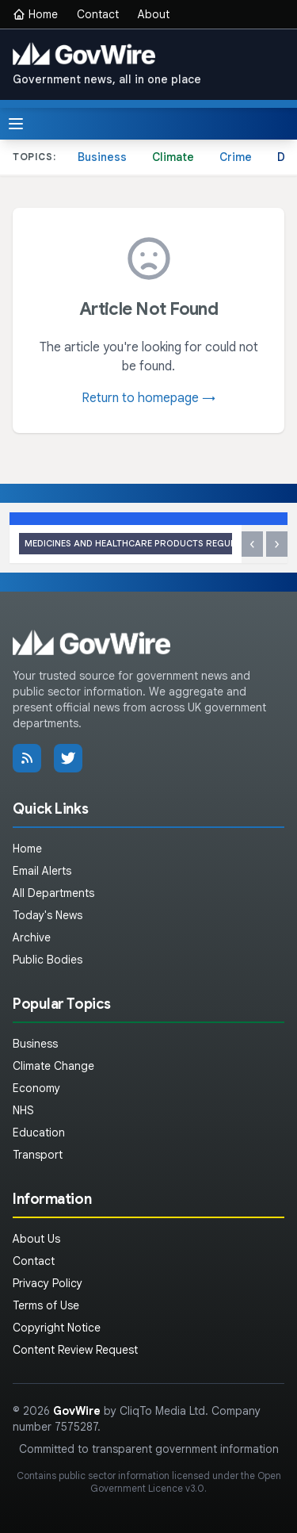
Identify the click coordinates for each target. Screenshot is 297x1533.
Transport (38, 1155)
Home (35, 14)
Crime (235, 157)
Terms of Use (46, 1305)
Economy (36, 1088)
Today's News (47, 915)
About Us (36, 1239)
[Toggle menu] (16, 124)
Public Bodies (47, 959)
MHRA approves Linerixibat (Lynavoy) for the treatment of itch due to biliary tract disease (125, 543)
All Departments (53, 893)
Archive (32, 937)
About (153, 14)
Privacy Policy (47, 1283)
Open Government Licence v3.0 (185, 1482)
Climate (173, 157)
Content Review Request (75, 1350)
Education (39, 1132)
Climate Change (53, 1066)
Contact (98, 14)
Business (102, 157)
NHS (23, 1110)
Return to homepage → (148, 398)
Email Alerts (42, 871)
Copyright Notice (57, 1327)
